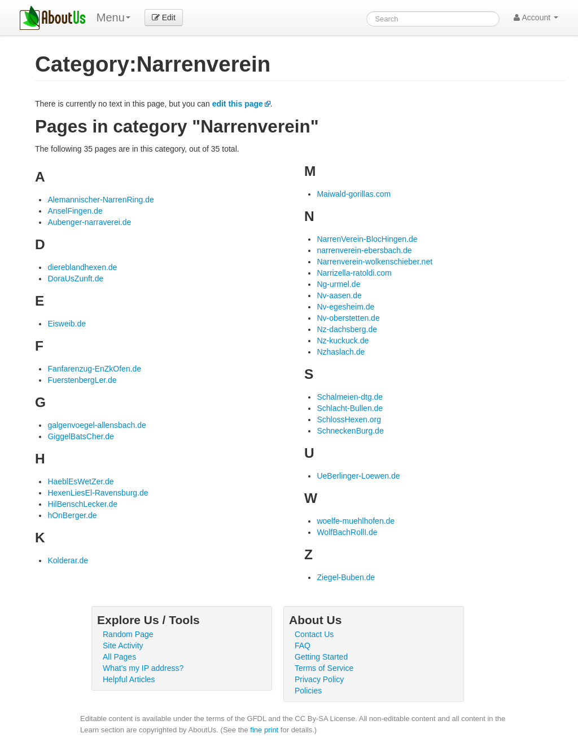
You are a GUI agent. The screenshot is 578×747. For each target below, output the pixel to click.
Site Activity (123, 645)
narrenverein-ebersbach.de (364, 250)
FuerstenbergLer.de (81, 379)
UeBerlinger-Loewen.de (358, 475)
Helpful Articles (129, 679)
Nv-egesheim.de (345, 306)
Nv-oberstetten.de (348, 317)
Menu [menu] (113, 17)
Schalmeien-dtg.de (350, 396)
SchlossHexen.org (349, 419)
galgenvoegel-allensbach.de (96, 425)
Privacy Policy (319, 679)
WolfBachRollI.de (347, 532)
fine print (264, 730)
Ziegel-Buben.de (346, 577)
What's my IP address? (143, 668)
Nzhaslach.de (341, 351)
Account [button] (536, 17)
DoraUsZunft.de (75, 278)
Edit (164, 17)
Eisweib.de (66, 323)
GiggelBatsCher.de (80, 436)
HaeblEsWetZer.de (80, 481)
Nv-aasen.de (339, 295)
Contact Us (314, 634)
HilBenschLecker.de (82, 504)
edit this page (237, 103)
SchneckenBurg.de (350, 430)
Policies (308, 690)
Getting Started (321, 656)
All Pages (119, 656)
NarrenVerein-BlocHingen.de (367, 239)
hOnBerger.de (72, 515)
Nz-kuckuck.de (343, 340)
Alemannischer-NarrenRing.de (100, 199)
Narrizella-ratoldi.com (354, 272)
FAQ (302, 645)
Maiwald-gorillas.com (354, 193)
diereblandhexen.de (82, 267)
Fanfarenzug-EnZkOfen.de (94, 368)
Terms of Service (324, 668)
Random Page (128, 634)
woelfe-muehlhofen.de (356, 520)
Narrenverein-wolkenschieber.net (374, 261)
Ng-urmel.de (338, 284)
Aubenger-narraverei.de (89, 222)
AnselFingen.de (74, 210)
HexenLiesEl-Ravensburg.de (97, 492)
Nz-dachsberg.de (347, 329)
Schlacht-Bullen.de (350, 408)
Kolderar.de (67, 560)
